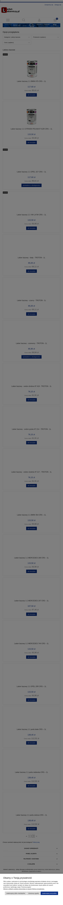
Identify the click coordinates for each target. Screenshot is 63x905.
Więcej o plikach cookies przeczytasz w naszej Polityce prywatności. (23, 889)
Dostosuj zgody (33, 893)
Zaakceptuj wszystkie (49, 893)
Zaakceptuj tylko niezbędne (15, 893)
